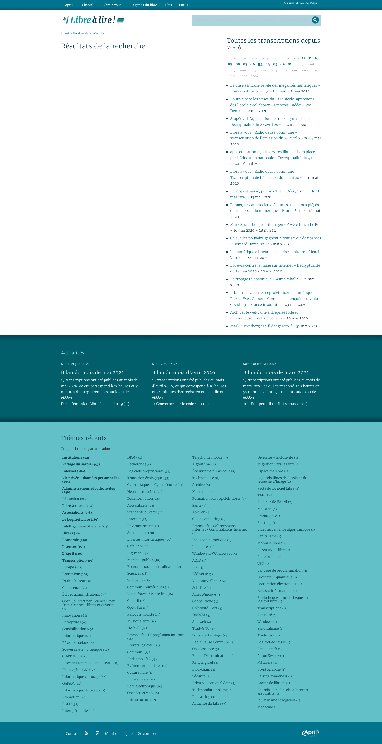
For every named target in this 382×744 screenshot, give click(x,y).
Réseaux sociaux (79, 642)
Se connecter (149, 733)
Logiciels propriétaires (148, 471)
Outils (175, 4)
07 (245, 63)
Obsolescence (205, 648)
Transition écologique (148, 477)
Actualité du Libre (209, 703)
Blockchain (203, 669)
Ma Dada (267, 508)
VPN (263, 563)
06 (252, 63)
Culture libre (140, 672)
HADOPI (137, 627)
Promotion (74, 696)
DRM (134, 457)
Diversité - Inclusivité (277, 457)
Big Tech (137, 552)
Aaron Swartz (270, 655)
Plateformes (269, 556)
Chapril (136, 600)
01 (290, 63)
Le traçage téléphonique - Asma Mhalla (264, 278)
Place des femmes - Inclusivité (90, 662)
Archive (201, 484)
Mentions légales (119, 733)
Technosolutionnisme (212, 689)
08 (238, 63)
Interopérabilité (78, 710)
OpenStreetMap (143, 692)
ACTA (199, 560)
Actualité (266, 614)
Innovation (74, 615)
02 (282, 63)
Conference (74, 587)
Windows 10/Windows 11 (214, 553)
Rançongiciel (205, 662)
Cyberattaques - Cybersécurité (155, 484)
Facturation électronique (279, 583)
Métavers (267, 662)
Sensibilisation (77, 628)
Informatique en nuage (84, 676)
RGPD (70, 703)
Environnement (143, 525)
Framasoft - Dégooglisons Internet (155, 636)
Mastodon (203, 491)
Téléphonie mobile (210, 457)
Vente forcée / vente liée (150, 593)
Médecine (267, 707)
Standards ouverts (145, 511)
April (68, 4)
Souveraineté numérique (85, 649)
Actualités (224, 19)
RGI (197, 566)
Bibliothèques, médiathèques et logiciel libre (282, 599)
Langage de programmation (282, 570)
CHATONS (73, 655)
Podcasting (203, 696)
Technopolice (205, 477)
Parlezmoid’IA (142, 658)
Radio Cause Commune (213, 641)
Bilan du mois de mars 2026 (276, 372)
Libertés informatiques (149, 539)
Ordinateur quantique (277, 576)
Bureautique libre (273, 549)
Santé (199, 505)
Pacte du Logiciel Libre (278, 488)
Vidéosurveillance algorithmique (286, 529)
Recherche (139, 464)
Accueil (65, 33)
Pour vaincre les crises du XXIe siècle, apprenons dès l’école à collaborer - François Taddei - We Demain (272, 104)
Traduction (268, 635)
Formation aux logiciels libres (219, 498)
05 (260, 63)
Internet (137, 518)
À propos (247, 19)
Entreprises (75, 621)
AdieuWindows (206, 594)
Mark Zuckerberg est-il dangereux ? (261, 325)
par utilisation (99, 448)
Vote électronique (144, 686)
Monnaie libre (271, 542)
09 (230, 63)
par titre (73, 448)
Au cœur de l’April (274, 501)
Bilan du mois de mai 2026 (92, 372)
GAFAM (71, 683)
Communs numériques (148, 586)
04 (267, 63)
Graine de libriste (273, 682)
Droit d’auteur (77, 580)
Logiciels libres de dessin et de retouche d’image (282, 479)
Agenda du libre (137, 4)
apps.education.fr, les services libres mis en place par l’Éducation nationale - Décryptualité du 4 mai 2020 (274, 157)
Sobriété (201, 587)
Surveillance (140, 532)
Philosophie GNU (79, 669)
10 (317, 57)
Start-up (266, 522)
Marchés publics (143, 559)
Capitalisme (269, 536)
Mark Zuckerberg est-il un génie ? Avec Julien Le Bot (275, 224)
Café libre (138, 546)
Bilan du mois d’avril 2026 (183, 372)
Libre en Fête (141, 679)
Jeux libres (203, 546)
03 (275, 63)
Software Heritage (209, 635)
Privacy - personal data (213, 682)
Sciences (137, 573)
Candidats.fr (269, 648)
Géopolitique (205, 601)
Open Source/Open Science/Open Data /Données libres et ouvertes (88, 604)
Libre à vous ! (107, 4)
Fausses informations (277, 590)
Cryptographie (271, 669)
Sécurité (201, 676)
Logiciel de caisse (273, 641)
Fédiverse (202, 573)
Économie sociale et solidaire (154, 566)
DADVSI (201, 614)
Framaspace (269, 515)
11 (310, 57)
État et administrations (84, 594)
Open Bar (137, 607)
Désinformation (143, 498)
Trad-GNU (203, 628)
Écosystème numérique (213, 471)
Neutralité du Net (144, 491)
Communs (138, 651)
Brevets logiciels (143, 645)
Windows (267, 621)
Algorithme (204, 464)
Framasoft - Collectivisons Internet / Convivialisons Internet (219, 529)
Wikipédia (138, 580)
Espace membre (272, 471)
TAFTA (265, 495)
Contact (267, 19)
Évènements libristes (147, 665)
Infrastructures (142, 699)
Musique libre (141, 620)
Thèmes (203, 19)
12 (304, 57)
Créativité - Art (207, 607)
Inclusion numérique (211, 539)
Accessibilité (140, 505)
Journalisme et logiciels (278, 700)
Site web (201, 621)
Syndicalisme (270, 628)
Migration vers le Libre (278, 464)
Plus (160, 4)
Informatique (76, 635)
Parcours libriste (143, 614)
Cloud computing (208, 518)
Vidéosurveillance (209, 580)
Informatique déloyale (83, 690)
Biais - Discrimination (212, 655)
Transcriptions (293, 19)
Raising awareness (274, 676)
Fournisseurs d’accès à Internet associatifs (282, 691)
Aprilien (201, 511)
